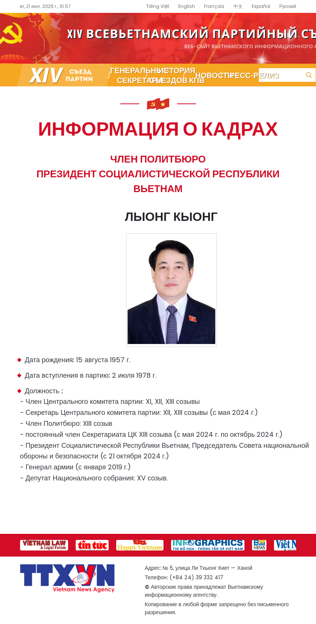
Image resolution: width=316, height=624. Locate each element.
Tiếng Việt (157, 6)
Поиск (309, 75)
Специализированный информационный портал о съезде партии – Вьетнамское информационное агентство (158, 38)
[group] (44, 545)
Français (214, 6)
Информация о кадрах (158, 128)
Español (261, 6)
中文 (238, 6)
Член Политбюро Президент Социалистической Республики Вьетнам (158, 173)
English (186, 6)
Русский (287, 6)
